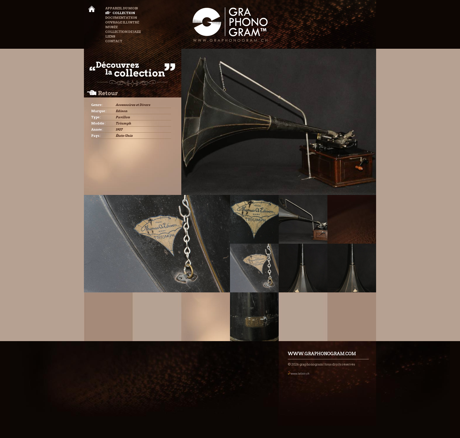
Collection (120, 13)
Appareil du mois (121, 8)
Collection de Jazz (123, 32)
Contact (113, 41)
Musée (111, 27)
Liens (110, 36)
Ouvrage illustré (122, 22)
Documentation (121, 18)
